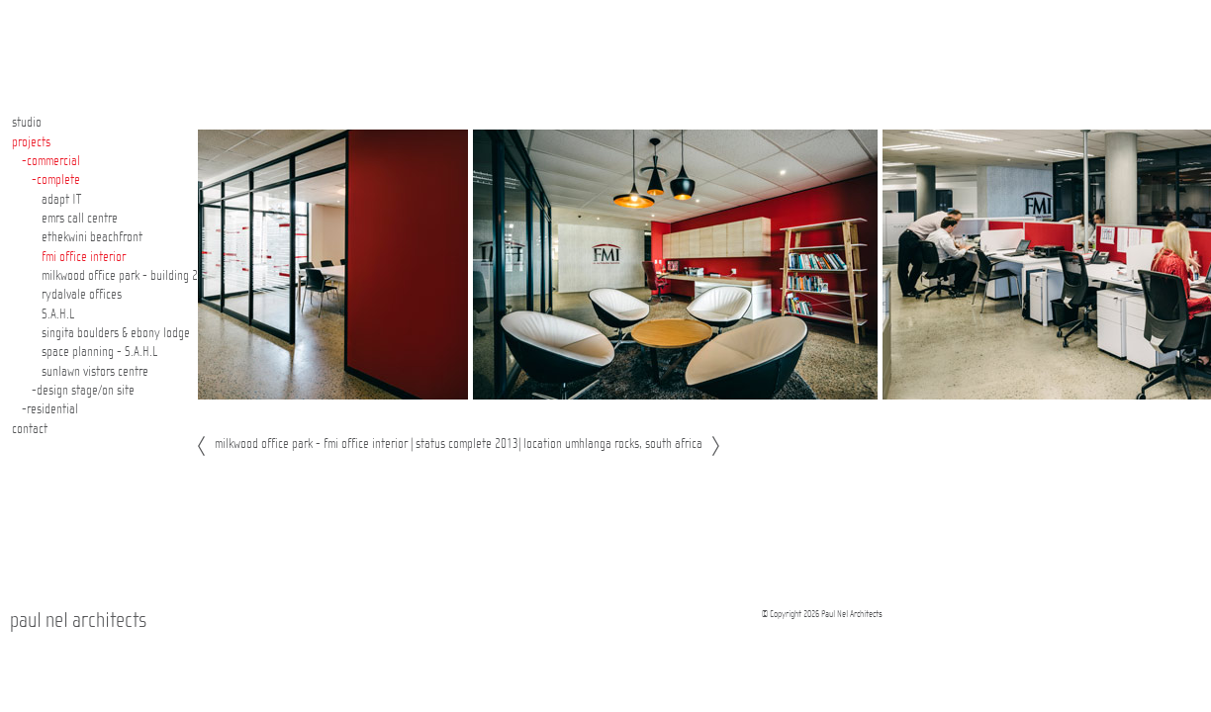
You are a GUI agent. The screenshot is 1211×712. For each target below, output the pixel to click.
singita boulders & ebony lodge (116, 333)
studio (27, 123)
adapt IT (61, 200)
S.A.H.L (58, 314)
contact (29, 429)
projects (31, 142)
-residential (50, 409)
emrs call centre (80, 218)
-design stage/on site (83, 391)
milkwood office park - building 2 (120, 276)
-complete (56, 180)
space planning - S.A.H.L (99, 352)
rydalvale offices (82, 295)
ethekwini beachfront (92, 237)
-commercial (51, 161)
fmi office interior (84, 257)
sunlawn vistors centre (95, 372)
